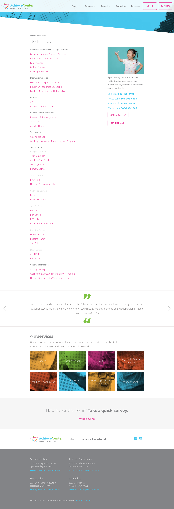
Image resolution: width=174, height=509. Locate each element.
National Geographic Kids (42, 184)
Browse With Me (38, 199)
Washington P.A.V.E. (39, 71)
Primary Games (37, 168)
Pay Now (165, 6)
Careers (88, 500)
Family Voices (36, 62)
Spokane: (121, 93)
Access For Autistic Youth (42, 106)
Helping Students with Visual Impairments (50, 277)
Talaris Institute (37, 121)
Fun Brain (35, 258)
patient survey (87, 419)
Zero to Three (37, 125)
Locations (135, 6)
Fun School (36, 214)
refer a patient (118, 115)
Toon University (37, 155)
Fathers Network (38, 67)
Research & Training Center (43, 117)
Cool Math (35, 254)
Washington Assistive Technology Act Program (53, 141)
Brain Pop (35, 179)
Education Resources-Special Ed (46, 86)
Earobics (34, 195)
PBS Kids (34, 219)
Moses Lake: (122, 98)
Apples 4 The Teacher (41, 160)
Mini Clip (34, 210)
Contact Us (121, 6)
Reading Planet (37, 238)
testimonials (116, 123)
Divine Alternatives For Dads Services (48, 54)
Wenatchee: (122, 108)
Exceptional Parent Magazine (44, 58)
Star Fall (34, 243)
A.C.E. (33, 101)
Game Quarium (37, 164)
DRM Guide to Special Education (45, 82)
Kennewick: (122, 103)
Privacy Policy (80, 500)
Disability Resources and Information (48, 91)
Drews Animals (37, 234)
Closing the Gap (38, 136)
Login (150, 6)
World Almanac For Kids (42, 223)
